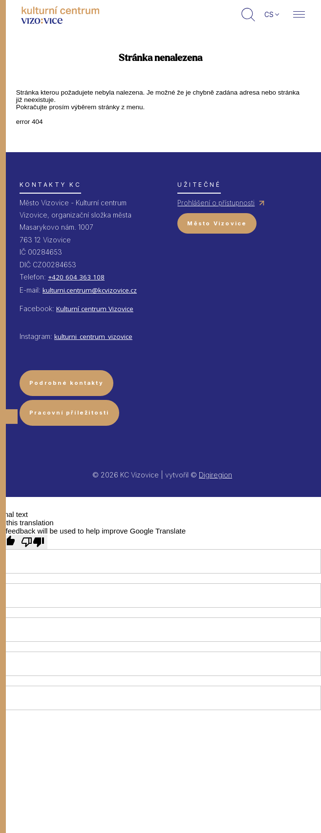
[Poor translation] (32, 542)
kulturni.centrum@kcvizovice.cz (90, 290)
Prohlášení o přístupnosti (216, 203)
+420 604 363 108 (76, 277)
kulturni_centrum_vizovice (93, 336)
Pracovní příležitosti (69, 412)
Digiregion (215, 475)
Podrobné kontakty (66, 382)
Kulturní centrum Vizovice (94, 308)
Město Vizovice (217, 223)
